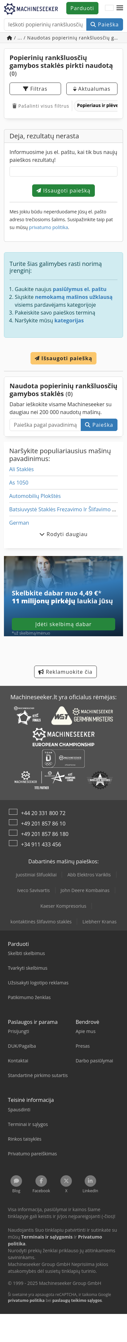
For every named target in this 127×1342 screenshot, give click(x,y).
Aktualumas (91, 88)
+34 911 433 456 (41, 844)
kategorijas (69, 320)
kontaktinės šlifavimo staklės (41, 921)
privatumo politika (48, 227)
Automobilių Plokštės (35, 496)
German (19, 522)
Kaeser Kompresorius (63, 906)
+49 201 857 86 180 (45, 834)
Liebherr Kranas (99, 921)
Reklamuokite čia (65, 671)
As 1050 (19, 482)
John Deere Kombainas (85, 890)
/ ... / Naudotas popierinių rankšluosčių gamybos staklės (65, 38)
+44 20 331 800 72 (43, 813)
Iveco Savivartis (33, 890)
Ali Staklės (21, 469)
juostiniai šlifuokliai (36, 875)
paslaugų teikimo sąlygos (77, 1300)
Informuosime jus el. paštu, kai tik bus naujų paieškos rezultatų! (63, 155)
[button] (119, 8)
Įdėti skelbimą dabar (63, 624)
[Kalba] (109, 8)
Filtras (35, 88)
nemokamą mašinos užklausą (74, 297)
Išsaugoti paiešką (63, 190)
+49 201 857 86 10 (43, 823)
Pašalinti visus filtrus (40, 106)
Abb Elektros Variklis (89, 875)
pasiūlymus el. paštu (80, 289)
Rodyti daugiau (63, 534)
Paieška (105, 24)
